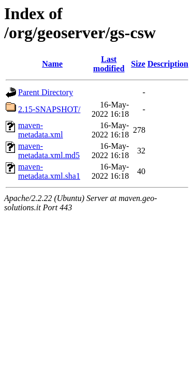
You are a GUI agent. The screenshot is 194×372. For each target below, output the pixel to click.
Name (52, 63)
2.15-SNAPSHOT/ (49, 109)
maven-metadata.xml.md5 (49, 151)
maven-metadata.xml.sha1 (49, 171)
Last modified (108, 64)
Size (138, 63)
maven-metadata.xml (40, 130)
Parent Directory (45, 92)
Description (167, 63)
